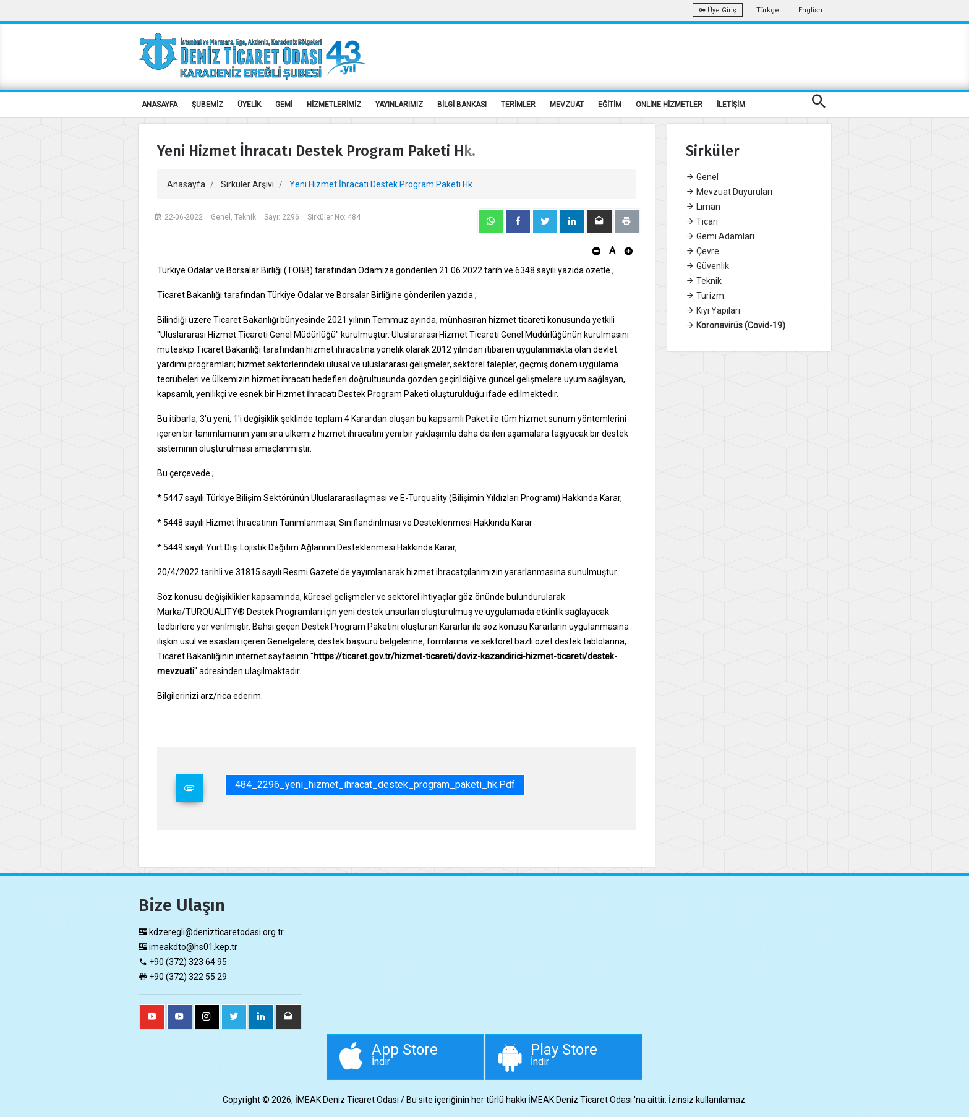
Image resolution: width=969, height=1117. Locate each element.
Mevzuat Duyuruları (729, 192)
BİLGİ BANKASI (462, 104)
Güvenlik (707, 266)
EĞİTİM (609, 104)
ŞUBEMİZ (207, 104)
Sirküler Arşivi (247, 184)
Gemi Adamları (720, 236)
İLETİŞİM (731, 104)
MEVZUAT (567, 104)
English (810, 10)
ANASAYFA (159, 104)
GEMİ (283, 104)
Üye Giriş (717, 10)
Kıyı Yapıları (713, 310)
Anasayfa (186, 184)
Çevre (702, 251)
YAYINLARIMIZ (399, 104)
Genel (702, 177)
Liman (703, 207)
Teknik (704, 281)
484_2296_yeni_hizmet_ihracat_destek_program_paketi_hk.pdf (375, 784)
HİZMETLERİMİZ (334, 104)
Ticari (702, 221)
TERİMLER (518, 104)
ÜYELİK (249, 104)
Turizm (705, 296)
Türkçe (767, 10)
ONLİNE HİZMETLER (669, 104)
